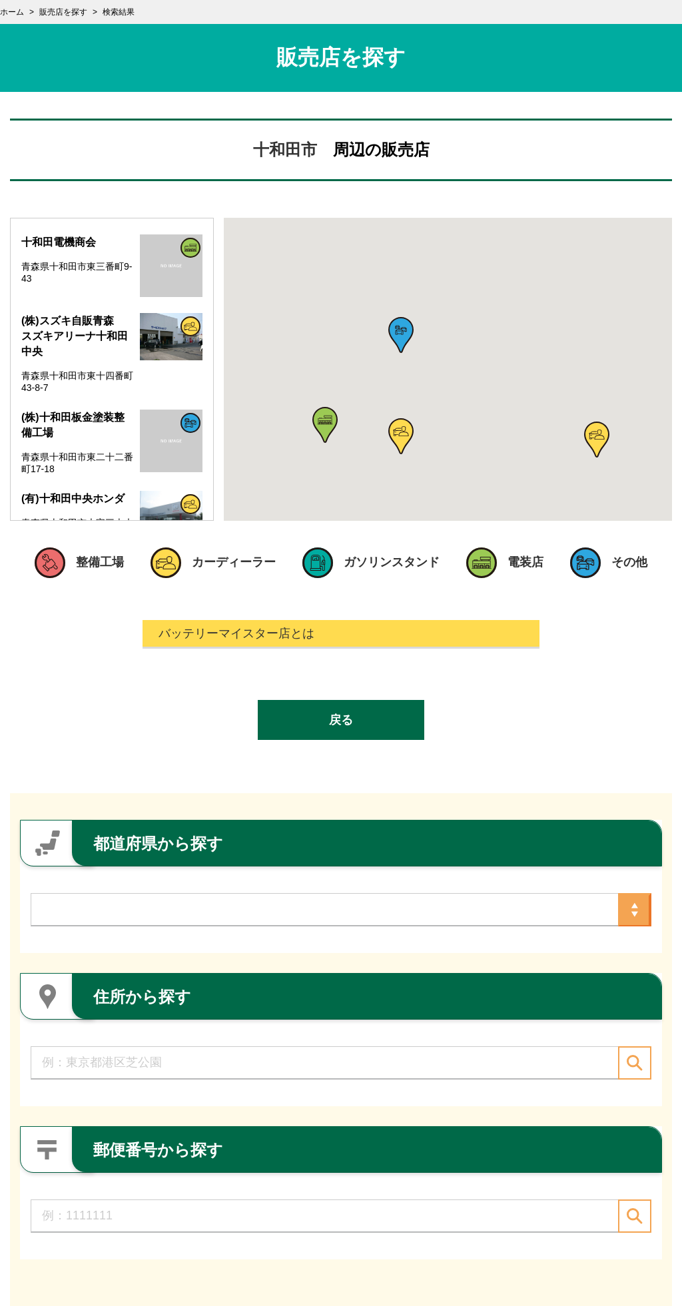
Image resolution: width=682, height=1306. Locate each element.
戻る (341, 720)
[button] (325, 425)
